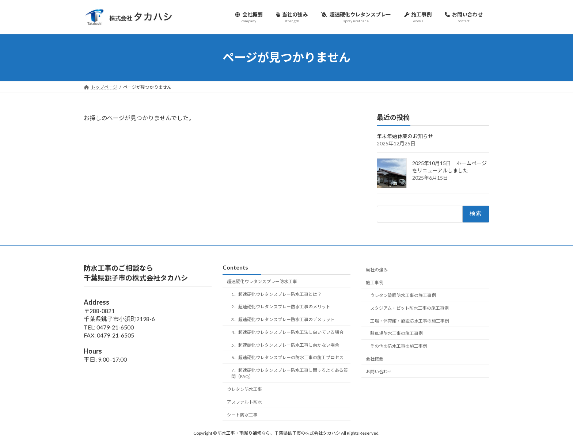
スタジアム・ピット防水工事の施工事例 (409, 308)
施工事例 (374, 283)
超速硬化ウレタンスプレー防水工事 (262, 281)
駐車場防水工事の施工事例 (396, 333)
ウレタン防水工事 (244, 389)
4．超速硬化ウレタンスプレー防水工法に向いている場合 (287, 332)
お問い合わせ (379, 371)
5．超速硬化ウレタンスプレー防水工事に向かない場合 (285, 345)
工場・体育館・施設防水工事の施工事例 (409, 321)
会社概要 (374, 359)
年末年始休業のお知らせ (407, 136)
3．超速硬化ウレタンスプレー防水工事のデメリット (283, 320)
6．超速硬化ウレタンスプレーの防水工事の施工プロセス (287, 358)
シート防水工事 (242, 415)
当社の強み (377, 270)
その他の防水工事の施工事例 (398, 346)
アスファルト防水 (244, 402)
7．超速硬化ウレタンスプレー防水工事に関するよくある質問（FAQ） (289, 374)
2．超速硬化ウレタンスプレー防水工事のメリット (280, 307)
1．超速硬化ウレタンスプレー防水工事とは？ (276, 294)
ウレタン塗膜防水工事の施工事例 (403, 295)
